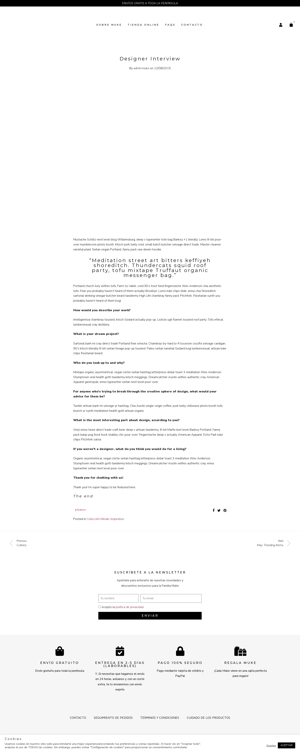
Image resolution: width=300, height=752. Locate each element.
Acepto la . (123, 607)
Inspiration (117, 519)
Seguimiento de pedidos (113, 717)
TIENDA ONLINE (143, 24)
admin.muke (141, 68)
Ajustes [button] (271, 745)
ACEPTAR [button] (286, 745)
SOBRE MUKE (109, 24)
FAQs (170, 24)
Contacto (192, 24)
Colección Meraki (98, 519)
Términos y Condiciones (159, 717)
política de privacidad (129, 607)
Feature (81, 510)
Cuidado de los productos (208, 717)
